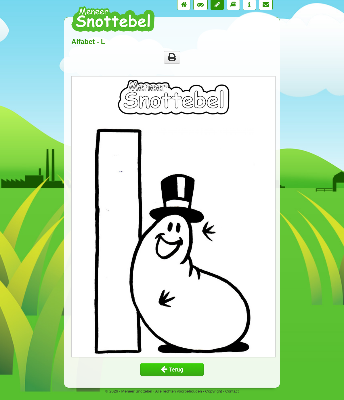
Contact (232, 391)
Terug (172, 369)
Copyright (213, 391)
